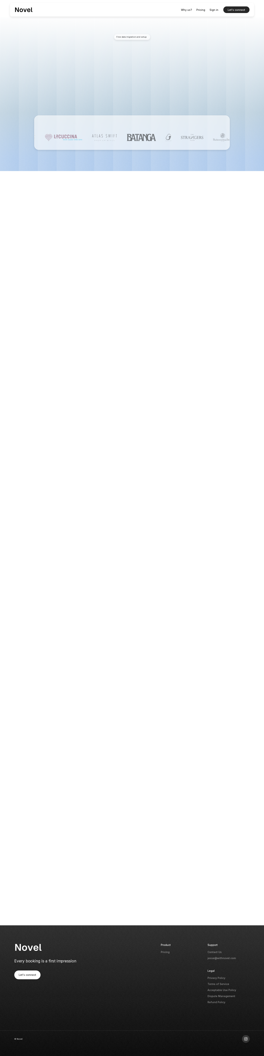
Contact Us (215, 952)
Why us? (186, 9)
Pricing (200, 9)
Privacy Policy (216, 977)
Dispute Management (221, 996)
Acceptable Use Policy (222, 990)
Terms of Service (218, 984)
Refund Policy (216, 1002)
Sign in (214, 9)
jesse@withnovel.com (222, 958)
